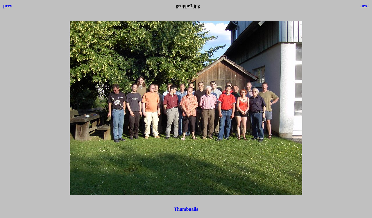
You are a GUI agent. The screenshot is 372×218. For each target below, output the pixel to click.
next (364, 5)
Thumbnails (186, 209)
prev (7, 5)
